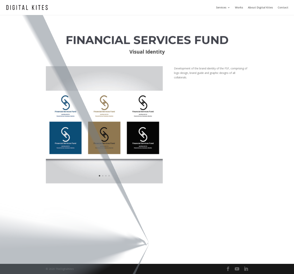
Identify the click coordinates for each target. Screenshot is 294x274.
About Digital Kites (260, 7)
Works (239, 7)
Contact (283, 7)
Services (221, 7)
